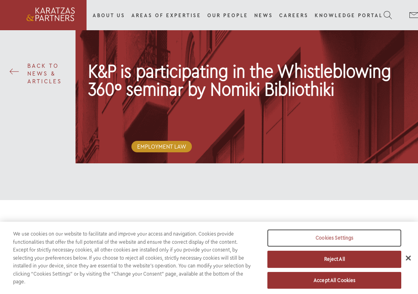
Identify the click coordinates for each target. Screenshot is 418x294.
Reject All (334, 262)
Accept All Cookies (334, 284)
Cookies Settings (334, 242)
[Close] (408, 262)
